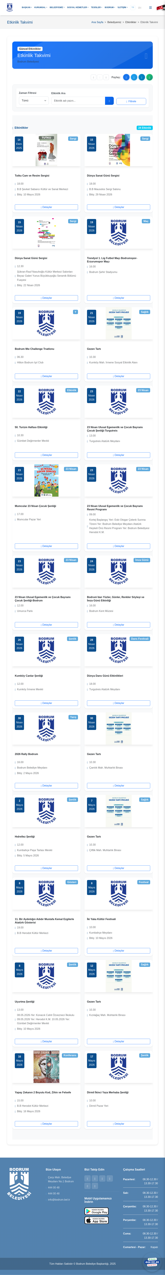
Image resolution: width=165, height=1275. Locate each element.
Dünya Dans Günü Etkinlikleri (105, 675)
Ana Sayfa (97, 22)
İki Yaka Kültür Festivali (101, 919)
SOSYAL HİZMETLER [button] (77, 7)
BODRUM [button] (109, 7)
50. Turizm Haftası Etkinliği (31, 427)
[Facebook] (87, 1178)
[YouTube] (95, 1186)
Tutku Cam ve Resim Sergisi (32, 175)
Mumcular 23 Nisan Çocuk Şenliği (35, 506)
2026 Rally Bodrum (26, 754)
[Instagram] (102, 1178)
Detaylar (46, 207)
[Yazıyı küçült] (93, 77)
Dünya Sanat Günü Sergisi (103, 175)
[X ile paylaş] (134, 77)
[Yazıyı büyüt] (106, 77)
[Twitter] (95, 1178)
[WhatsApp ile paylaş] (149, 77)
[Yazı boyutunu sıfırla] (100, 77)
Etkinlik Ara (58, 93)
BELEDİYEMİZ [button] (56, 7)
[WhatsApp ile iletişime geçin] (152, 1262)
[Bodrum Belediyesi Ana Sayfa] (9, 8)
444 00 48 (53, 1187)
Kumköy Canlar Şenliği (29, 675)
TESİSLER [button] (96, 7)
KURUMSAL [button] (40, 7)
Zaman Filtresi (27, 93)
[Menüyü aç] (150, 7)
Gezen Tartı (94, 349)
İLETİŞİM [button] (122, 7)
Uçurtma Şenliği (24, 1001)
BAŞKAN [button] (26, 7)
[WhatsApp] (110, 1178)
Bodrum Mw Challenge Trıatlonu (34, 349)
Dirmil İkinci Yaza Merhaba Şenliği (108, 1092)
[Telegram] (87, 1186)
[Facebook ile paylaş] (126, 77)
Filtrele (131, 101)
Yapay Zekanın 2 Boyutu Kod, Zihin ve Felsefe (43, 1092)
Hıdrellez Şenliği (25, 836)
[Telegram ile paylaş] (142, 77)
